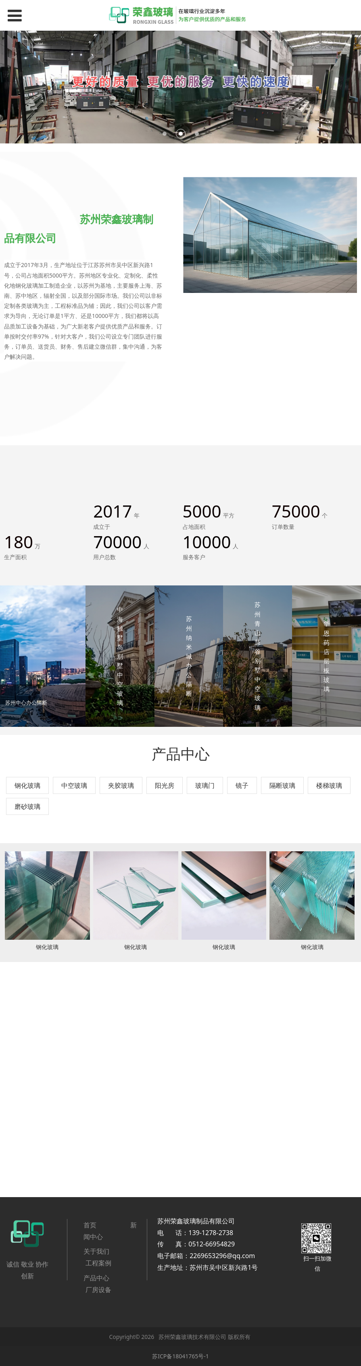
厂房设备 (98, 1289)
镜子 (242, 785)
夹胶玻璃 (121, 785)
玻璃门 (205, 785)
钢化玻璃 (27, 785)
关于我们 (96, 1251)
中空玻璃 (74, 785)
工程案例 (98, 1263)
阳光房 (164, 785)
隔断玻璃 (282, 785)
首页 (90, 1225)
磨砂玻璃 (27, 806)
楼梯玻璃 (329, 785)
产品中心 (96, 1277)
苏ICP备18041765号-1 (180, 1356)
